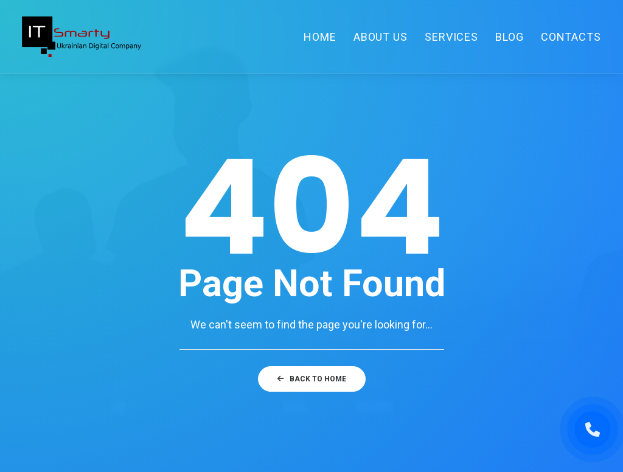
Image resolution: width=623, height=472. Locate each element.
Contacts (571, 36)
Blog (509, 36)
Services (451, 36)
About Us (380, 36)
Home (320, 36)
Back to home (311, 379)
